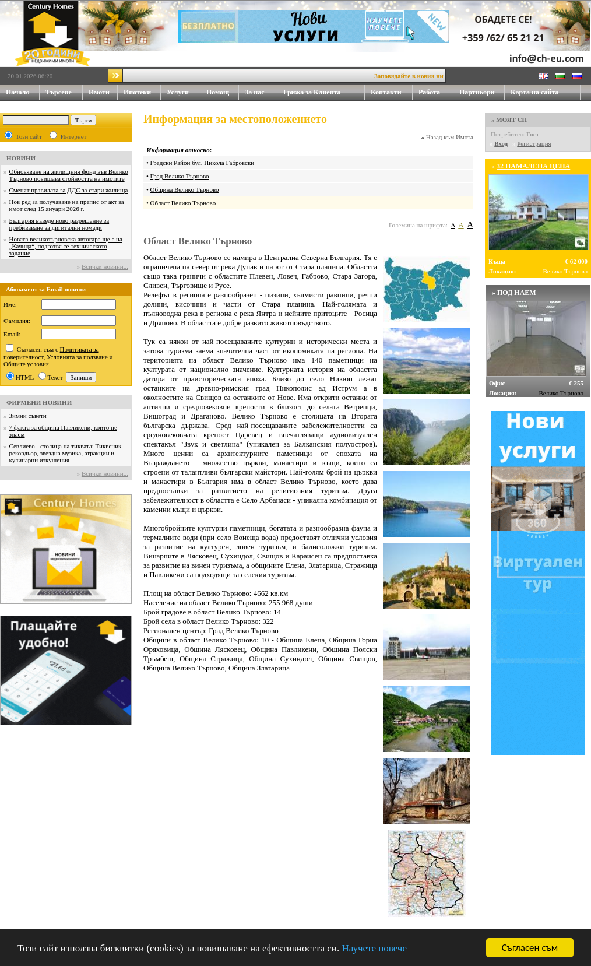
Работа (429, 92)
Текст (55, 377)
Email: (11, 334)
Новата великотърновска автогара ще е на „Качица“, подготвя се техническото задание (65, 246)
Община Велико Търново (184, 189)
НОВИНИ (21, 157)
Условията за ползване (77, 356)
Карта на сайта (534, 92)
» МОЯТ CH (509, 119)
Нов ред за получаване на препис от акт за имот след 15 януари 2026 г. (66, 205)
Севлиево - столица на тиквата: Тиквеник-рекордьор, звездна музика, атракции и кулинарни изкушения (66, 452)
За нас (261, 92)
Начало (17, 92)
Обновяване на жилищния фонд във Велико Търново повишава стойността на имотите (68, 175)
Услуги (183, 92)
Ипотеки (137, 92)
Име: (10, 304)
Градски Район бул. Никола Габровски (202, 162)
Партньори (477, 92)
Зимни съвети (28, 415)
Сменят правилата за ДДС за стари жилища (68, 190)
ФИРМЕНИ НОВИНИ (39, 402)
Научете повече (374, 948)
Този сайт (29, 136)
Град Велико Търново (179, 176)
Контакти (392, 92)
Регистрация (534, 143)
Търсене (58, 92)
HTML (25, 377)
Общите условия (26, 363)
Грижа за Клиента (312, 92)
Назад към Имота (449, 137)
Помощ (222, 92)
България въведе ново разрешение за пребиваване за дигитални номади (59, 224)
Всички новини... (105, 266)
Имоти (103, 92)
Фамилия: (16, 320)
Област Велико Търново (183, 202)
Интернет (74, 136)
